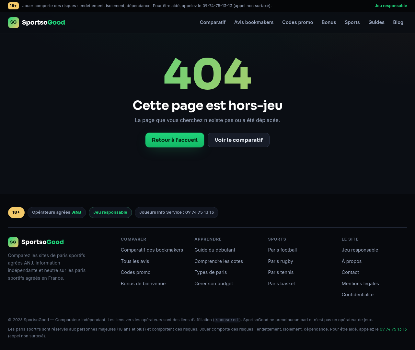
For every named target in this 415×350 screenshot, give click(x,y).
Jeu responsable (391, 5)
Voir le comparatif (238, 140)
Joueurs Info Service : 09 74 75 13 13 (176, 212)
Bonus (329, 22)
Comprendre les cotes (218, 261)
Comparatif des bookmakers (152, 250)
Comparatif (213, 22)
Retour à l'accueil (175, 140)
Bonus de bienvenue (143, 283)
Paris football (282, 250)
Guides (376, 22)
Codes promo (297, 22)
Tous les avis (135, 261)
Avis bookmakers (254, 22)
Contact (350, 272)
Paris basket (281, 283)
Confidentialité (358, 294)
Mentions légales (360, 283)
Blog (398, 22)
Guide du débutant (214, 250)
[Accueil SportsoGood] (36, 22)
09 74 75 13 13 (393, 329)
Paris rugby (280, 261)
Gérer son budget (213, 283)
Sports (352, 22)
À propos (352, 261)
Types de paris (210, 272)
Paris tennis (281, 272)
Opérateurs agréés (56, 212)
